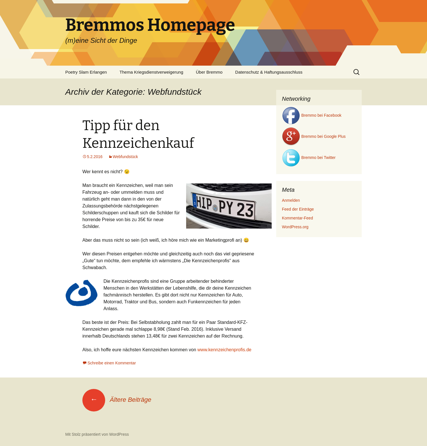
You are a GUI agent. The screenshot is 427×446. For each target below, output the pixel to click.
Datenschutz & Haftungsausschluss (268, 72)
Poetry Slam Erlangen (86, 72)
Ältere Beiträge (116, 399)
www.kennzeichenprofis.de (224, 349)
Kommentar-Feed (297, 218)
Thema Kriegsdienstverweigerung (151, 72)
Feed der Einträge (298, 209)
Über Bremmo (209, 72)
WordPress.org (295, 227)
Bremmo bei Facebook (311, 115)
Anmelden (291, 200)
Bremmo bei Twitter (309, 157)
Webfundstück (125, 156)
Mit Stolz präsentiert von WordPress (97, 434)
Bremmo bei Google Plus (314, 136)
